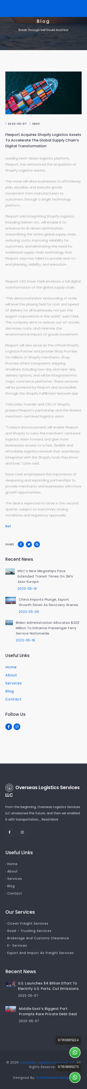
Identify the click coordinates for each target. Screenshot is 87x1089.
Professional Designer (55, 1078)
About (11, 675)
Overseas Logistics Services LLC (47, 1062)
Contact (13, 699)
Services (13, 683)
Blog (9, 691)
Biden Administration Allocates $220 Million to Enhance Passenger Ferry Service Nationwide (47, 628)
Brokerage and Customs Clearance (38, 938)
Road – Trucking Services (29, 931)
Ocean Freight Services (27, 923)
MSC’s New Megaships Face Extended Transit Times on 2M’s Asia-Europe (45, 576)
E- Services (17, 945)
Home (11, 667)
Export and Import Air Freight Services (40, 953)
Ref (8, 526)
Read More (50, 819)
